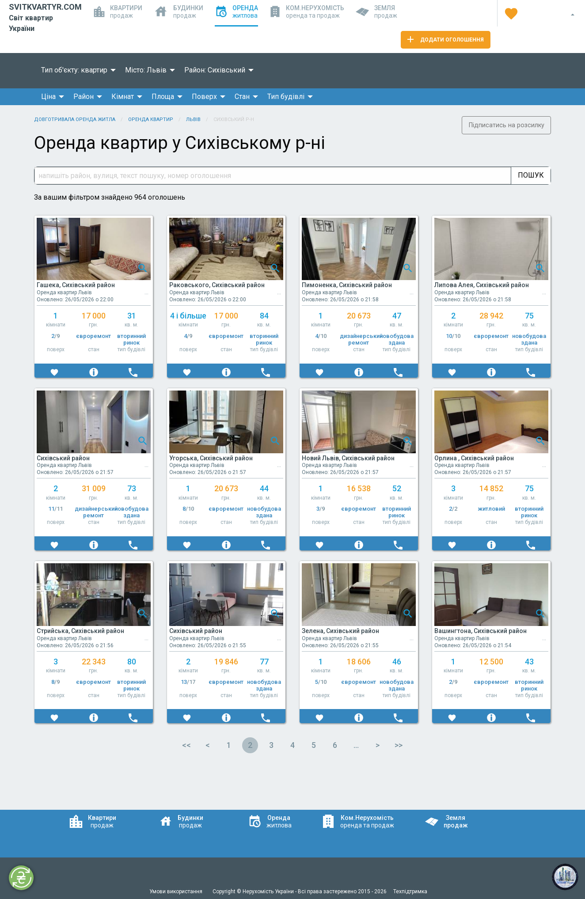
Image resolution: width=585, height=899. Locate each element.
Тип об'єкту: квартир (74, 70)
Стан (242, 96)
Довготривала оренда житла (74, 119)
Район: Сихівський (214, 70)
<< (186, 745)
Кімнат (122, 96)
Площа (163, 96)
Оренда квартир (150, 119)
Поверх (204, 96)
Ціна (48, 96)
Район (83, 96)
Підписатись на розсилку (506, 125)
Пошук (531, 175)
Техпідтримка (410, 891)
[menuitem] (76, 70)
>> (399, 745)
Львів (193, 119)
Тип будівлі (285, 96)
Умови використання (176, 891)
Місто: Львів (146, 70)
